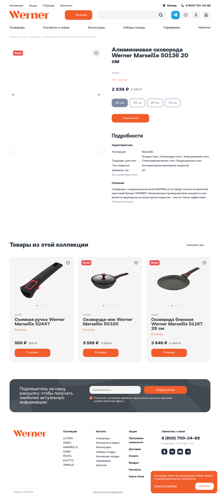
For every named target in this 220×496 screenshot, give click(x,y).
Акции (33, 5)
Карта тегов (136, 477)
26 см (155, 102)
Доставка (135, 449)
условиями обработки (120, 398)
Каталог (81, 15)
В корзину (33, 353)
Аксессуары (96, 27)
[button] (99, 94)
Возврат (134, 463)
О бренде (48, 5)
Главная (13, 37)
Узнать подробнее (165, 486)
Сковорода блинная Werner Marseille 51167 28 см (177, 324)
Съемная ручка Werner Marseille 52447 (40, 322)
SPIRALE (68, 465)
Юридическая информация (112, 492)
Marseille (147, 152)
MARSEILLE (70, 447)
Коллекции (16, 5)
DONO (67, 452)
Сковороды (17, 27)
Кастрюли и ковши (56, 27)
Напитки (204, 27)
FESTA (67, 456)
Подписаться (161, 390)
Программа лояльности (136, 440)
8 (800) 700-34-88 (181, 439)
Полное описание (122, 201)
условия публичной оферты (109, 401)
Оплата (133, 456)
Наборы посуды (134, 27)
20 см (119, 102)
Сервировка (172, 27)
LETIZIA (68, 438)
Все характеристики (124, 175)
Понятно (204, 486)
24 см (137, 102)
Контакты (66, 5)
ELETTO (68, 461)
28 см (172, 102)
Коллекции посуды (107, 457)
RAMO (67, 443)
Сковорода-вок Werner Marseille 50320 (108, 322)
